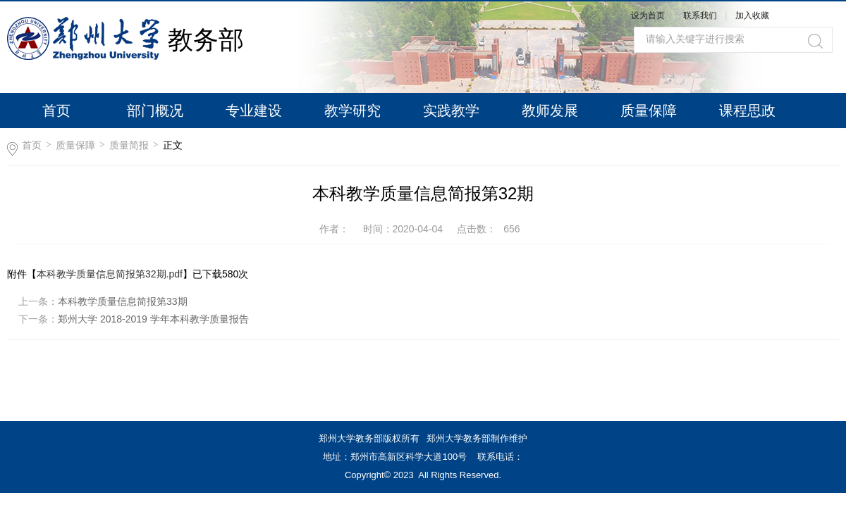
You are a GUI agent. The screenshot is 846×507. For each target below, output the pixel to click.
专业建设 (254, 110)
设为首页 (648, 15)
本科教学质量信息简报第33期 (123, 301)
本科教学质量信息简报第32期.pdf (110, 274)
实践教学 (451, 110)
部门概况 (155, 110)
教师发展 (550, 110)
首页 (56, 110)
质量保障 (648, 110)
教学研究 (352, 110)
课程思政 (747, 110)
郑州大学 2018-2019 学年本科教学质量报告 (153, 319)
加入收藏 (752, 15)
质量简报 (129, 145)
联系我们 (701, 15)
